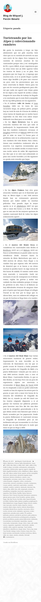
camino (24, 477)
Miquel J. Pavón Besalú (24, 461)
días (9, 489)
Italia (21, 463)
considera (19, 483)
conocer (13, 483)
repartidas (23, 521)
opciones (26, 511)
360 (11, 465)
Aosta (19, 473)
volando (21, 535)
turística (22, 533)
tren (31, 531)
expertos (6, 493)
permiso (24, 515)
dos (16, 489)
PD (25, 513)
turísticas (29, 533)
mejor (19, 505)
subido (5, 527)
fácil (11, 493)
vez (8, 535)
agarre (26, 469)
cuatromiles (23, 485)
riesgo (20, 523)
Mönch (24, 132)
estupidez (14, 491)
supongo (20, 527)
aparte (24, 473)
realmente (34, 519)
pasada (13, 513)
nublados (20, 511)
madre (35, 503)
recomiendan (15, 521)
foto (11, 495)
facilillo (19, 493)
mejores (24, 505)
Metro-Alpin (12, 507)
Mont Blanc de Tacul (25, 385)
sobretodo (25, 525)
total (35, 529)
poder (8, 517)
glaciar (5, 497)
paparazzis (6, 513)
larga (15, 503)
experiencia (28, 491)
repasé (30, 521)
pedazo (29, 513)
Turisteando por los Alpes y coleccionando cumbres (19, 41)
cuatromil (16, 485)
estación (30, 489)
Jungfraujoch (33, 501)
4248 (4, 467)
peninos (12, 515)
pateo (22, 513)
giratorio (34, 495)
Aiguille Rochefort (12, 471)
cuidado (5, 487)
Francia (16, 463)
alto (7, 473)
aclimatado (31, 467)
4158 (34, 465)
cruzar (5, 485)
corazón (25, 483)
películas (6, 515)
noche (5, 511)
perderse (18, 515)
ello (19, 489)
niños (32, 509)
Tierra (29, 529)
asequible (34, 473)
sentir (35, 523)
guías (32, 497)
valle (4, 535)
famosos (6, 495)
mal (4, 505)
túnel (4, 533)
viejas (11, 535)
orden (32, 511)
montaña (6, 509)
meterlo (5, 507)
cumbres (17, 487)
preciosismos (15, 517)
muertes (20, 509)
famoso (29, 493)
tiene (24, 529)
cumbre (11, 487)
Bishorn (27, 250)
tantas (30, 527)
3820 (14, 465)
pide (29, 515)
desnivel (29, 487)
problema (11, 519)
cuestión (30, 485)
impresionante (31, 499)
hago (4, 499)
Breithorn (7, 250)
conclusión (27, 481)
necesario (27, 509)
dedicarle (24, 487)
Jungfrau (6, 132)
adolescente (14, 469)
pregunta (32, 517)
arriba (29, 473)
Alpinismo (10, 463)
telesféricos (14, 529)
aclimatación (23, 467)
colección (29, 479)
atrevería (20, 475)
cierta (20, 479)
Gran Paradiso (20, 497)
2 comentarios (9, 537)
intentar (11, 501)
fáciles (15, 493)
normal (10, 511)
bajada (26, 475)
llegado (20, 503)
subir (9, 527)
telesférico (6, 529)
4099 (31, 465)
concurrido (6, 483)
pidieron (34, 515)
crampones (32, 483)
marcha (14, 505)
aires (19, 471)
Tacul (25, 527)
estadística (6, 491)
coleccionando (7, 481)
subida (31, 525)
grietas (28, 497)
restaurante (14, 523)
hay (8, 499)
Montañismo (27, 463)
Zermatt (26, 535)
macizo (30, 503)
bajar (30, 475)
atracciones (13, 475)
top (32, 529)
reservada (6, 523)
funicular (20, 495)
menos (30, 505)
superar (14, 527)
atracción (6, 475)
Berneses (6, 477)
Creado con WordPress (10, 542)
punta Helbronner (24, 519)
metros (19, 507)
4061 (27, 465)
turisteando (16, 533)
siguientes (18, 525)
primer (5, 519)
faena (24, 493)
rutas (28, 523)
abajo (10, 467)
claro (23, 479)
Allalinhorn (21, 206)
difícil (12, 489)
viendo (16, 535)
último (34, 533)
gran (13, 497)
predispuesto (24, 517)
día (34, 487)
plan (4, 517)
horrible (19, 499)
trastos (23, 531)
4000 (19, 465)
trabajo (13, 531)
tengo (20, 529)
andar (15, 473)
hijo (11, 499)
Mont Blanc (30, 507)
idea (24, 499)
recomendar (7, 521)
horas (15, 499)
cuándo (10, 485)
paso (18, 513)
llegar (25, 503)
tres (34, 531)
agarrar (21, 469)
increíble (6, 501)
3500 (8, 465)
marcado (9, 505)
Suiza (33, 463)
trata (27, 531)
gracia (10, 497)
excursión (21, 491)
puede (17, 519)
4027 (23, 465)
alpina (36, 471)
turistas (9, 533)
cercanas (14, 479)
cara (28, 477)
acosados (6, 469)
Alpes (5, 463)
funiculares (27, 495)
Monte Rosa (13, 509)
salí (32, 523)
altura (11, 473)
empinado (24, 489)
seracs (5, 525)
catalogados (7, 479)
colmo (22, 481)
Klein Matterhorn (8, 503)
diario (5, 489)
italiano (20, 501)
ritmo (24, 523)
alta (4, 473)
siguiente (11, 525)
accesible (15, 467)
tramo (18, 531)
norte (14, 511)
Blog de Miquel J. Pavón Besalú (13, 17)
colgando (16, 481)
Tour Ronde (6, 531)
